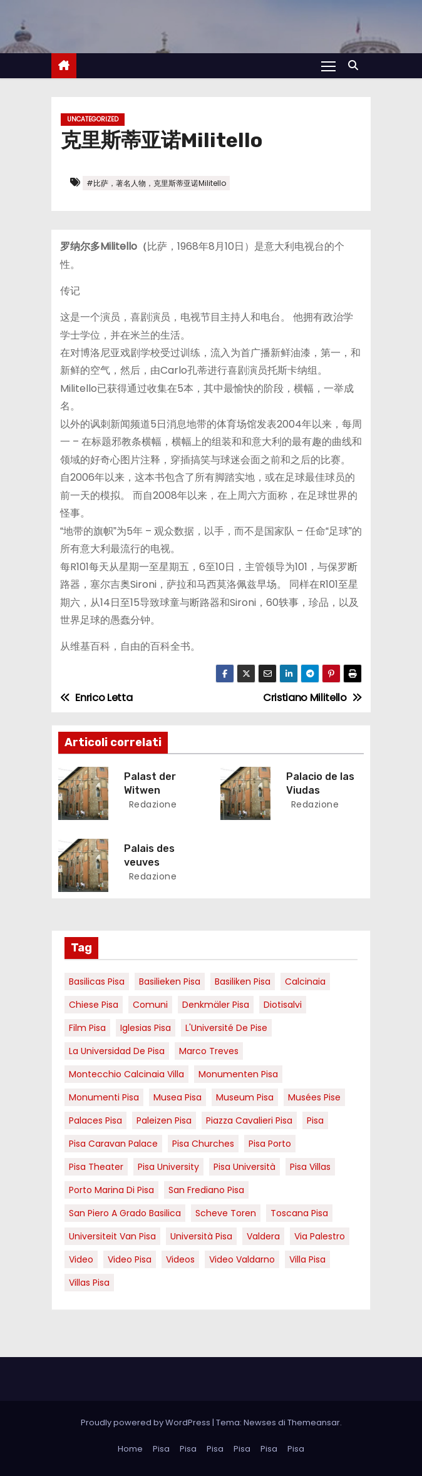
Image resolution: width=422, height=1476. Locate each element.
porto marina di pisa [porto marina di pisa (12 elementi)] (111, 1190)
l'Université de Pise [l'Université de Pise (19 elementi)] (226, 1028)
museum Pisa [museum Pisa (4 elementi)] (245, 1097)
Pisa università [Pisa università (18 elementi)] (244, 1167)
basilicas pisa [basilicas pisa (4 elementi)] (97, 981)
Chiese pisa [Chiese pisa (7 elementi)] (93, 1004)
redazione (151, 804)
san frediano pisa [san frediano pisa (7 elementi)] (206, 1190)
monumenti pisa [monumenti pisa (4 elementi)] (104, 1097)
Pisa (161, 1449)
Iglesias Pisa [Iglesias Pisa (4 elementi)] (145, 1028)
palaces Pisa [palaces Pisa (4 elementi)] (95, 1120)
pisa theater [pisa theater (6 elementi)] (96, 1167)
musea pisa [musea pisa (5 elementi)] (177, 1097)
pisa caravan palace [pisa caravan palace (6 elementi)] (113, 1143)
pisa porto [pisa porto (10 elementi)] (270, 1143)
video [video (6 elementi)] (81, 1259)
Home (130, 1449)
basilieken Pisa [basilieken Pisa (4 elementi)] (169, 981)
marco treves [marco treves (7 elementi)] (209, 1051)
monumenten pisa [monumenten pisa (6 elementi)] (238, 1074)
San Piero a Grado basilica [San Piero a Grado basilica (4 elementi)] (125, 1213)
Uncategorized (92, 119)
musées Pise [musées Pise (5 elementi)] (314, 1097)
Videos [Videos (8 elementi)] (180, 1259)
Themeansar (313, 1422)
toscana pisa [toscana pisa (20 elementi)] (299, 1213)
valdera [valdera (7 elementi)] (263, 1236)
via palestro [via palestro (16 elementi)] (319, 1236)
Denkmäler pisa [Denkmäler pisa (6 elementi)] (215, 1004)
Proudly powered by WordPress (146, 1422)
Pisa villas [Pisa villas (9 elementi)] (310, 1167)
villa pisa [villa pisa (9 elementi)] (307, 1259)
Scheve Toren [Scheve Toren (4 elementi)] (225, 1213)
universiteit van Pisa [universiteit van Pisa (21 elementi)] (112, 1236)
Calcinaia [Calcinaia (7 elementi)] (305, 981)
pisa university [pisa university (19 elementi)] (168, 1167)
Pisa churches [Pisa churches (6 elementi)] (203, 1143)
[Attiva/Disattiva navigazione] (328, 65)
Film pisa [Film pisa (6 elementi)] (87, 1028)
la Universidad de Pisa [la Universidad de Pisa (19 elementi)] (117, 1051)
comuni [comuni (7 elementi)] (150, 1004)
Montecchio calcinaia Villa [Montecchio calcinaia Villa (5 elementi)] (126, 1074)
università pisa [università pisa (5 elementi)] (201, 1236)
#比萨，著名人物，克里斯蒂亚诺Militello (156, 183)
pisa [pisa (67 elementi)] (315, 1120)
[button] (356, 65)
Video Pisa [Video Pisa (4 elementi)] (130, 1259)
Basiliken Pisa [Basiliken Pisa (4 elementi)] (242, 981)
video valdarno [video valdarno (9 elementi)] (242, 1259)
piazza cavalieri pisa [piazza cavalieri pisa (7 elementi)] (249, 1120)
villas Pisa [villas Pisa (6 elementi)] (89, 1282)
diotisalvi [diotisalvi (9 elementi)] (283, 1004)
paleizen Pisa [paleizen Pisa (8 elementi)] (164, 1120)
